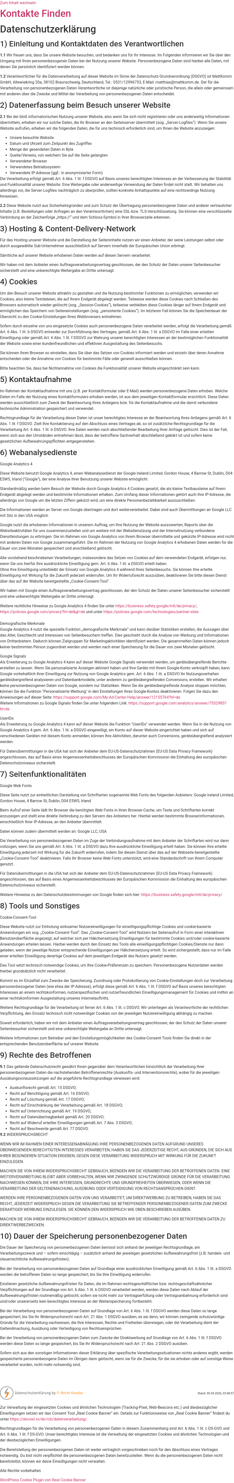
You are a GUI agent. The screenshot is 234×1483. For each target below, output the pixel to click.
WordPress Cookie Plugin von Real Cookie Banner (43, 1480)
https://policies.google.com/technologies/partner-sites (151, 611)
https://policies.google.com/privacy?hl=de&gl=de (42, 611)
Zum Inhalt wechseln (18, 2)
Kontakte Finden (35, 13)
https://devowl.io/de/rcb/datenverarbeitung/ (48, 1419)
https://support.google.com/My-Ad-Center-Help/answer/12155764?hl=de (116, 697)
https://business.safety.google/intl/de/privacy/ (156, 606)
